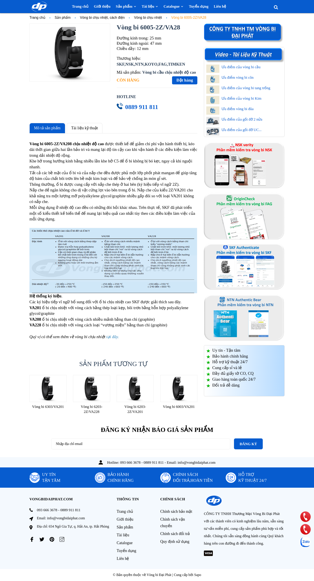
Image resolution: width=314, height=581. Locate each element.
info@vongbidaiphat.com (197, 462)
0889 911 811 (141, 107)
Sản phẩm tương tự (113, 363)
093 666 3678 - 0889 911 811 (142, 462)
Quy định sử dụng (174, 541)
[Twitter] (41, 539)
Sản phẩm (125, 527)
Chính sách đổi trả (175, 534)
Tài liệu (123, 535)
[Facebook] (31, 539)
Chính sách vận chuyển (172, 522)
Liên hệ (123, 558)
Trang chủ (125, 511)
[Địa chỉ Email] (140, 443)
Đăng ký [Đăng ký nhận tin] (248, 444)
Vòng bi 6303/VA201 (48, 407)
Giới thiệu (125, 519)
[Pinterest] (51, 539)
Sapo (197, 575)
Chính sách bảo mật (176, 511)
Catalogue (125, 543)
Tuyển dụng (126, 551)
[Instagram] (62, 539)
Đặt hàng (184, 80)
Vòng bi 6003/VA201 (179, 407)
